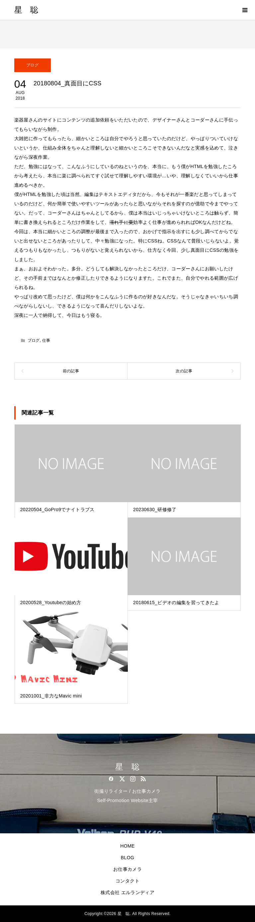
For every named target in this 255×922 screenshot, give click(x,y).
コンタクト (127, 880)
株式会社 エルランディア (127, 892)
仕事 (46, 340)
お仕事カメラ (127, 869)
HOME (127, 846)
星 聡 (26, 10)
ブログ (32, 65)
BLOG (127, 857)
